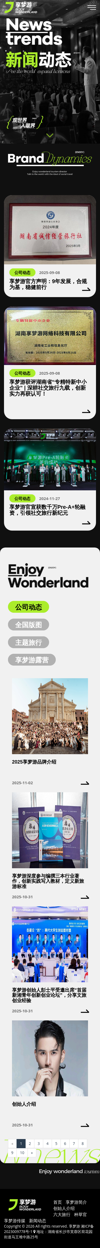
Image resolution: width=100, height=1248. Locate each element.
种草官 (80, 1214)
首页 (57, 1202)
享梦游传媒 (14, 1221)
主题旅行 (28, 642)
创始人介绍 (64, 1208)
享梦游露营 (32, 659)
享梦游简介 (76, 1202)
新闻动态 (37, 1221)
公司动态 (28, 606)
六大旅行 (61, 1214)
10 (22, 1152)
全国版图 (28, 624)
